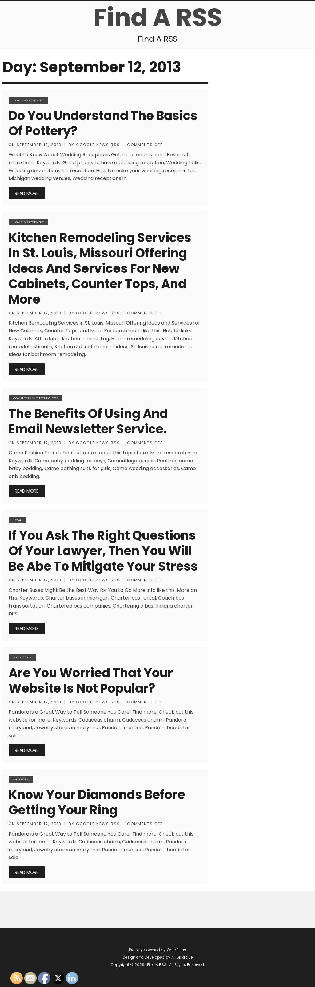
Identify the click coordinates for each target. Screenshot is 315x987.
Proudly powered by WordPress (157, 949)
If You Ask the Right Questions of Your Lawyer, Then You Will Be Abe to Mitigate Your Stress (103, 551)
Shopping (20, 779)
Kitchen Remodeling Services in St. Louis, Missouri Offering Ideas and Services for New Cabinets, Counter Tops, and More (100, 268)
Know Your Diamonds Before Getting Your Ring (97, 802)
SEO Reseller (22, 657)
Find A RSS (157, 17)
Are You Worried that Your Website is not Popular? (91, 680)
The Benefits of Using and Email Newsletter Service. (88, 421)
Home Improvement (28, 100)
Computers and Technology (35, 398)
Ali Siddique (182, 957)
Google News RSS (98, 144)
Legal (17, 520)
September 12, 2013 (39, 144)
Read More (26, 193)
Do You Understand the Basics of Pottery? (103, 123)
